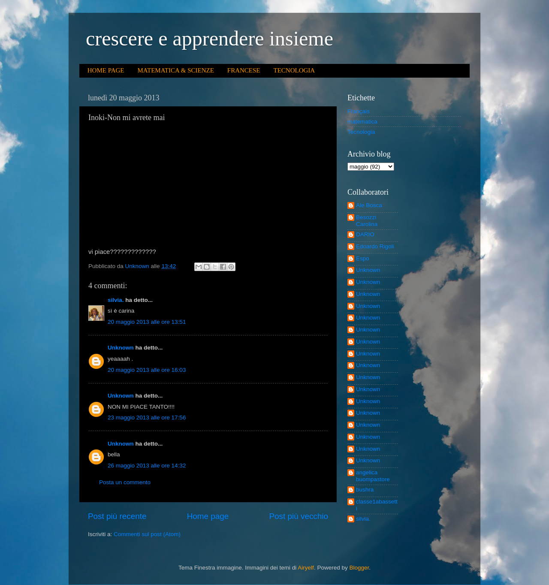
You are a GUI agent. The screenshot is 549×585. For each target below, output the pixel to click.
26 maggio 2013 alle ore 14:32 (147, 465)
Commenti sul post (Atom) (147, 534)
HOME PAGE (105, 70)
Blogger (359, 567)
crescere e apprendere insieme (209, 38)
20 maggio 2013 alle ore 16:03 (147, 370)
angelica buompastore (373, 475)
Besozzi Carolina (366, 220)
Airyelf (306, 567)
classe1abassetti (377, 505)
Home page (208, 516)
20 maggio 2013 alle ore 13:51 (147, 322)
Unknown (121, 347)
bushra (365, 489)
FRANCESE (243, 70)
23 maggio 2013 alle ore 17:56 (147, 417)
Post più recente (117, 516)
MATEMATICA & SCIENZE (175, 70)
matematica (362, 121)
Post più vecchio (298, 516)
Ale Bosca (369, 205)
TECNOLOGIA (294, 70)
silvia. (116, 300)
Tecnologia (361, 132)
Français (358, 111)
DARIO (365, 234)
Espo (362, 258)
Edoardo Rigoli (375, 246)
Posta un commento (125, 482)
